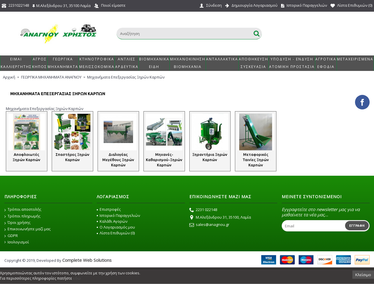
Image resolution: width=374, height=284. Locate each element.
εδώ (77, 278)
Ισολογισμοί (16, 242)
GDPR (11, 236)
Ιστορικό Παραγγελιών (118, 215)
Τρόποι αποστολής (22, 209)
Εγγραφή (357, 225)
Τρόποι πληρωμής (22, 216)
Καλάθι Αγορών (112, 221)
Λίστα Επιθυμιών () (116, 233)
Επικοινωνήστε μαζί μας (27, 229)
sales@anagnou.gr (209, 225)
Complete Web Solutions (87, 260)
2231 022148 (203, 210)
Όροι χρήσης (17, 223)
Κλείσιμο (363, 274)
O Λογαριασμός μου (116, 227)
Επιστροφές (109, 209)
